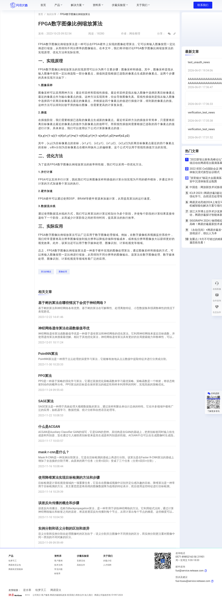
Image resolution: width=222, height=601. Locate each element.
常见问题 (58, 569)
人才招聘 (107, 565)
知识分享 (51, 14)
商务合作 (80, 595)
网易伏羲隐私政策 (58, 595)
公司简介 (37, 595)
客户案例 (58, 560)
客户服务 (45, 595)
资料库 (57, 556)
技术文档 (58, 565)
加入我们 (89, 595)
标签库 (57, 573)
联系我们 (202, 5)
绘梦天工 (13, 560)
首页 (40, 14)
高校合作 (81, 565)
